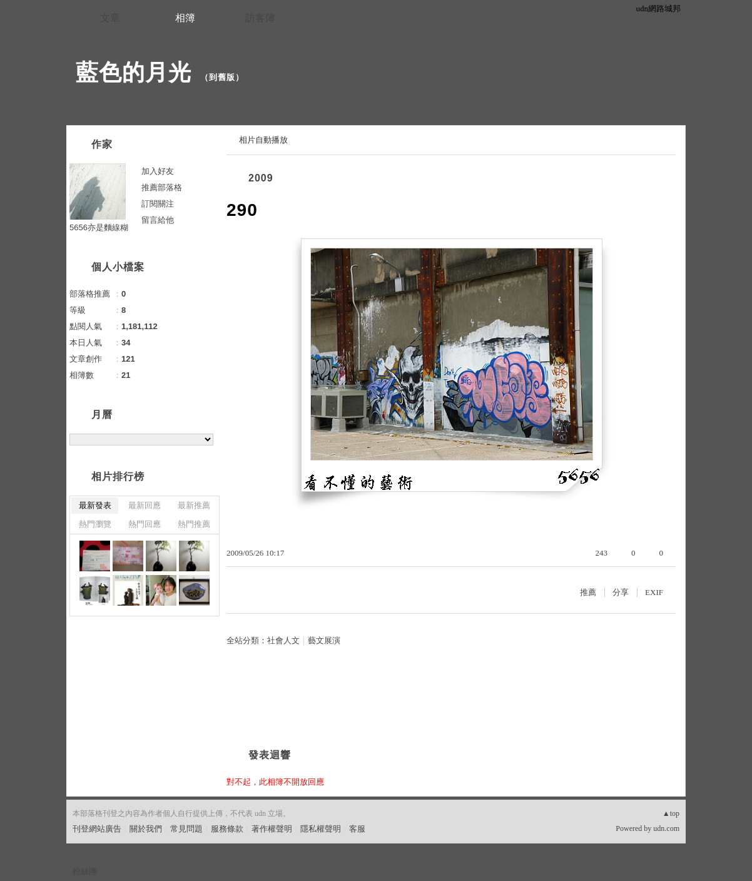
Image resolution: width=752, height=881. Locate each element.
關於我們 (146, 828)
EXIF (654, 592)
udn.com (666, 828)
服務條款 (227, 828)
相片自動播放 (263, 140)
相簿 (185, 18)
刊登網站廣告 (97, 828)
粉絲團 (85, 871)
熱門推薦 (194, 524)
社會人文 (283, 640)
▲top (671, 813)
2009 (260, 178)
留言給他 (157, 220)
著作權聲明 (272, 828)
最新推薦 (194, 505)
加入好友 (157, 171)
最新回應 (144, 505)
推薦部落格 (161, 187)
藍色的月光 (133, 72)
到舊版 (222, 77)
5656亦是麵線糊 (98, 227)
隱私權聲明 (320, 828)
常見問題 (186, 828)
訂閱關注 (157, 203)
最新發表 (95, 505)
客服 (357, 828)
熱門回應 (144, 524)
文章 (110, 18)
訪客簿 (260, 18)
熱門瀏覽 (95, 524)
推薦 (588, 592)
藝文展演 (324, 640)
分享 (620, 592)
